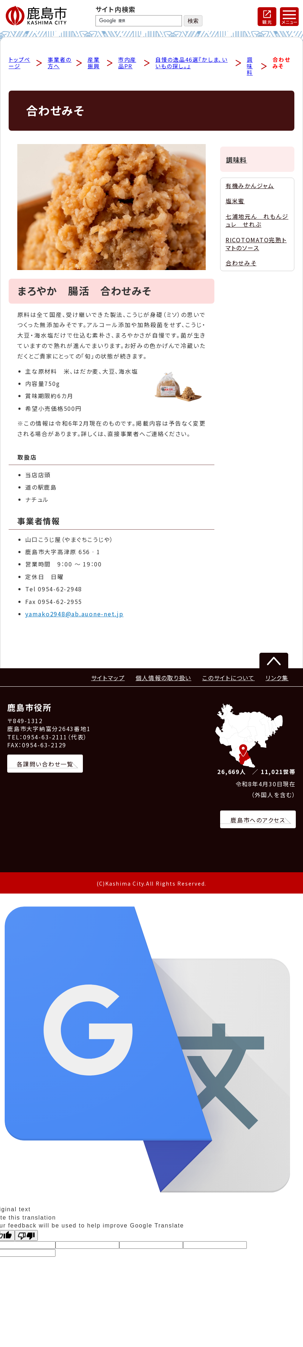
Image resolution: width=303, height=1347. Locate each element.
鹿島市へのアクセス (258, 821)
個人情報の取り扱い (163, 679)
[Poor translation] (26, 1236)
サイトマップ (108, 679)
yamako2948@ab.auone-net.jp (74, 615)
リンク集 (277, 679)
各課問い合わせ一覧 (45, 765)
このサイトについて (228, 679)
